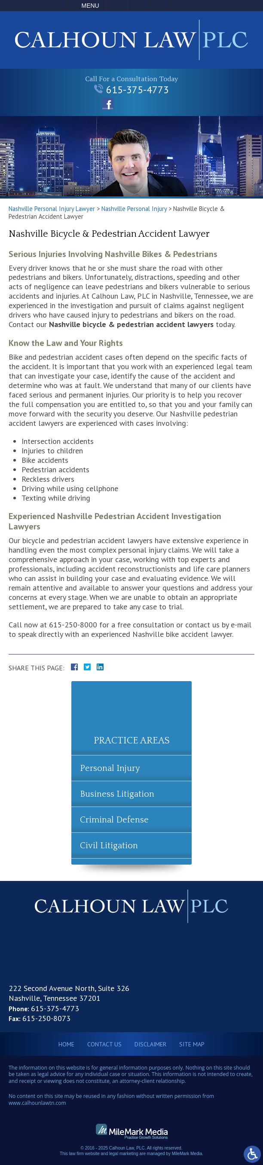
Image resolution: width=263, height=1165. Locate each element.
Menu (90, 5)
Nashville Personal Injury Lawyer (52, 209)
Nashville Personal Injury (134, 209)
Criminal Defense (114, 820)
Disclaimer (150, 1044)
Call (117, 5)
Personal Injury (110, 768)
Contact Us (104, 1044)
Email (139, 5)
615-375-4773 (131, 89)
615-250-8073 (46, 1018)
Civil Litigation (109, 845)
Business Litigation (117, 794)
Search (160, 5)
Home (66, 1044)
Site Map (192, 1044)
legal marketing (123, 1153)
